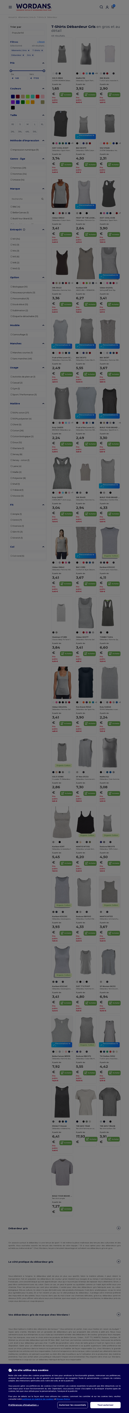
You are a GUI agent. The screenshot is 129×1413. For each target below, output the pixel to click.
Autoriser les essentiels (72, 1405)
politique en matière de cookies (38, 1399)
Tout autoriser (105, 1405)
